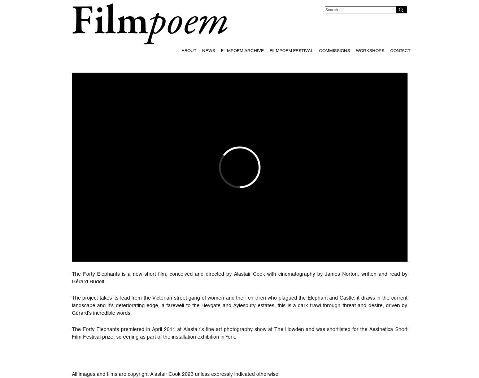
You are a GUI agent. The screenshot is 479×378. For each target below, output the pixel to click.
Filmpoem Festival (291, 50)
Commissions (334, 50)
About (189, 50)
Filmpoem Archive (242, 50)
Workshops (370, 50)
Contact (400, 50)
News (208, 50)
